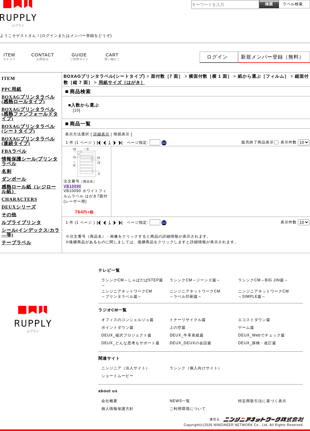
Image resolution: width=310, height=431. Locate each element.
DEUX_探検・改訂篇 (257, 343)
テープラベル (16, 242)
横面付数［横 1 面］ (210, 76)
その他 (9, 214)
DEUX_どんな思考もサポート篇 (130, 343)
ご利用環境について (188, 409)
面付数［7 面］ (167, 76)
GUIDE (79, 56)
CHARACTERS (19, 199)
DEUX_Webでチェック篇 (261, 335)
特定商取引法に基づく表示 (262, 401)
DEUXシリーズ (19, 207)
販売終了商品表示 (257, 142)
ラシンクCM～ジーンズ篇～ (195, 280)
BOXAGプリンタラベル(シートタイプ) (28, 129)
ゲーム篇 (246, 327)
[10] (76, 110)
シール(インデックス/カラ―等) (31, 232)
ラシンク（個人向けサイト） (196, 368)
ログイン (217, 56)
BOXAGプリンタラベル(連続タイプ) (28, 141)
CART (112, 56)
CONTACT (42, 56)
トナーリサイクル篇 (188, 320)
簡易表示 (121, 134)
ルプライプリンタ (21, 222)
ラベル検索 (293, 4)
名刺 (6, 171)
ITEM (9, 56)
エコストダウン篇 (254, 320)
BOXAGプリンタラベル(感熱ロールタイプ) (28, 99)
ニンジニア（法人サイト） (125, 368)
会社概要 (109, 401)
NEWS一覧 (180, 401)
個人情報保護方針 (117, 409)
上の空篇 (178, 327)
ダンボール (14, 179)
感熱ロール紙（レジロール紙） (29, 189)
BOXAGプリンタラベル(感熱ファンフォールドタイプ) (30, 114)
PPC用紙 (11, 89)
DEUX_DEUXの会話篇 (190, 343)
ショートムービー (117, 376)
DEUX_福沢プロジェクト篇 (126, 335)
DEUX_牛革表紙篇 (187, 335)
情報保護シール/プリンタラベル (30, 161)
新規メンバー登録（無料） (272, 56)
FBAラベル (14, 151)
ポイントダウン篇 (117, 327)
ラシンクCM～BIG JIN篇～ (263, 280)
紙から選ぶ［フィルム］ (263, 76)
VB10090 (72, 186)
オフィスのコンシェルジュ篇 (127, 320)
